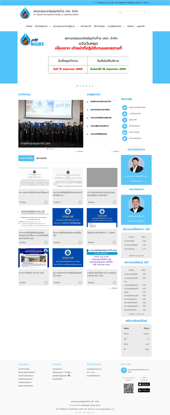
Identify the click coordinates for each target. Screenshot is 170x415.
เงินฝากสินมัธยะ (129, 248)
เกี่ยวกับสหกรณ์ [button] (43, 26)
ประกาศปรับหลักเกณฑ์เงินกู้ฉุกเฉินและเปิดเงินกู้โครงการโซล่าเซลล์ (101, 194)
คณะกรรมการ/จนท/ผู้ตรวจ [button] (65, 26)
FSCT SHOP (91, 372)
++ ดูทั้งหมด (79, 151)
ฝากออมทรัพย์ (129, 241)
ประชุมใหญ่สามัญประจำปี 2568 (35, 144)
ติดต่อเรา (130, 26)
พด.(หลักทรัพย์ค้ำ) (130, 309)
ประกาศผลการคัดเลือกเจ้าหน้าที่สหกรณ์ (34, 192)
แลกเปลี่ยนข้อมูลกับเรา (61, 375)
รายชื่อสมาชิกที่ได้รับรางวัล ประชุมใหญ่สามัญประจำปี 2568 (101, 274)
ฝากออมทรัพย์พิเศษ (131, 244)
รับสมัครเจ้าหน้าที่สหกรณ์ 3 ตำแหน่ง (101, 232)
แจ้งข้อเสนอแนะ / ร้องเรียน (62, 372)
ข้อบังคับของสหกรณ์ (25, 379)
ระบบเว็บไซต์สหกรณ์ (93, 375)
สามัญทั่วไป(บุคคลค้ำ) (131, 295)
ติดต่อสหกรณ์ (57, 369)
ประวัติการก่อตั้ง (23, 369)
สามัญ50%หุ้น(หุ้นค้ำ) (131, 285)
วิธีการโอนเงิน (99, 26)
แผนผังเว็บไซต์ (57, 379)
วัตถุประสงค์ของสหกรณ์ (26, 372)
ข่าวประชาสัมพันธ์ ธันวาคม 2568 (31, 273)
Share (23, 202)
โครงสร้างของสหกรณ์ (25, 375)
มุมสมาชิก (141, 26)
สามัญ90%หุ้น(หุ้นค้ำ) (131, 288)
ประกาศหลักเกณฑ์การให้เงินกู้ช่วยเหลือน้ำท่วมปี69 (67, 274)
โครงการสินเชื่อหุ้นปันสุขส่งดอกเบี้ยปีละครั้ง (67, 234)
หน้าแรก (29, 26)
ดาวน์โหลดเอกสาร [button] (116, 26)
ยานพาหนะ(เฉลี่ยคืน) (131, 274)
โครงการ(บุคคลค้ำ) (130, 299)
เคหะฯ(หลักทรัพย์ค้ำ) (131, 302)
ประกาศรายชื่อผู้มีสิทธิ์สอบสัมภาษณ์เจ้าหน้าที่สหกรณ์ (68, 194)
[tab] (26, 158)
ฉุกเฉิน (126, 292)
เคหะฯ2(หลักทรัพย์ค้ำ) (131, 306)
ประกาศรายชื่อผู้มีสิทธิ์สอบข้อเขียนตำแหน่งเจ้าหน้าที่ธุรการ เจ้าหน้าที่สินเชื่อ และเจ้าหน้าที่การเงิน (34, 235)
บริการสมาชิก (86, 26)
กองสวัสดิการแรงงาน (94, 369)
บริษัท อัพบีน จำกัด (88, 412)
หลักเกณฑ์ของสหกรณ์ (25, 385)
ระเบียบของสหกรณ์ (24, 382)
